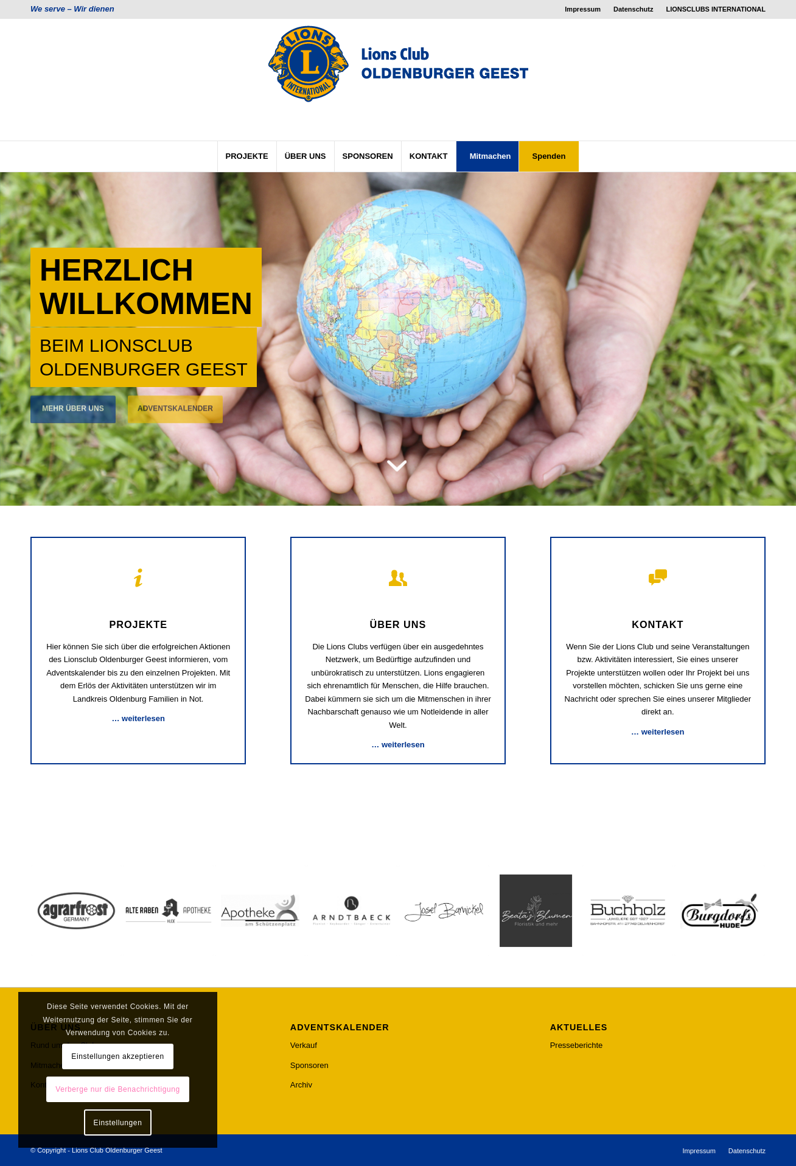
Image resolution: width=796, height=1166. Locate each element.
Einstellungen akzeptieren (117, 1056)
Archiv (301, 1084)
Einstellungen (118, 1123)
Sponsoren (309, 1065)
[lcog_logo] (398, 80)
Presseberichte (576, 1045)
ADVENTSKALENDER (175, 401)
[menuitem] (583, 9)
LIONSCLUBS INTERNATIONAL (716, 9)
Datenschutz (633, 9)
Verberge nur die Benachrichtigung (117, 1089)
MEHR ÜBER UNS (72, 401)
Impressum (583, 9)
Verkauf (303, 1045)
